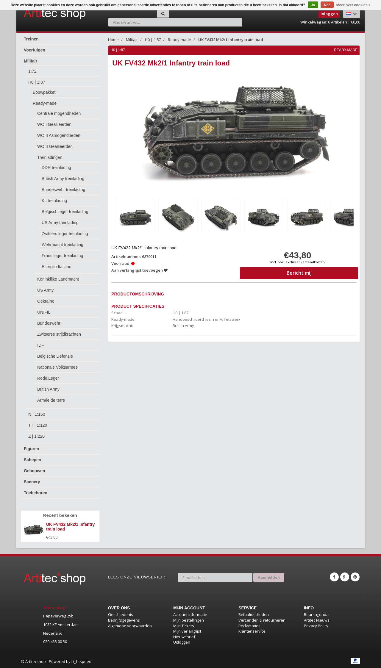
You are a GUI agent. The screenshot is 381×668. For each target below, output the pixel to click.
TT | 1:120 (37, 425)
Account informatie (190, 614)
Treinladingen (49, 157)
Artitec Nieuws (317, 620)
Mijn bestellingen (188, 620)
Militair (30, 61)
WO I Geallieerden (54, 124)
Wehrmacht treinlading (62, 244)
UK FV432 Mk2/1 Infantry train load (230, 39)
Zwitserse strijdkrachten (59, 334)
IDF (40, 345)
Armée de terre (51, 400)
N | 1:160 (36, 414)
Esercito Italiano (56, 266)
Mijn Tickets (183, 625)
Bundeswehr (48, 323)
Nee (327, 5)
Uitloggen (181, 642)
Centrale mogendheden (59, 113)
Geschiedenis (120, 614)
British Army (48, 389)
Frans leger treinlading (62, 255)
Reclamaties (249, 625)
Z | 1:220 (36, 436)
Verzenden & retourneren (261, 620)
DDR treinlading (56, 167)
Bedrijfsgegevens (124, 620)
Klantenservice (252, 631)
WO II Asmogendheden (58, 135)
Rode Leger (48, 378)
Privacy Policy (316, 625)
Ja (313, 5)
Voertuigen (34, 50)
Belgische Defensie (55, 356)
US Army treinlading (60, 222)
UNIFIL (43, 312)
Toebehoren (35, 492)
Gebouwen (34, 470)
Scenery (32, 481)
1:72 (32, 71)
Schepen (32, 459)
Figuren (31, 448)
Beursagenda (316, 614)
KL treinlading (54, 200)
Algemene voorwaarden (130, 625)
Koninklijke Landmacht (58, 279)
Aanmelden (269, 577)
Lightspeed (81, 661)
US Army (45, 290)
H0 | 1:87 (36, 82)
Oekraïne (45, 301)
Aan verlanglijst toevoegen (140, 270)
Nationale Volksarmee (57, 367)
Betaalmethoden (253, 614)
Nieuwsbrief (184, 636)
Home (113, 39)
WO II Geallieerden (55, 146)
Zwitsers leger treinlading (65, 233)
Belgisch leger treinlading (65, 211)
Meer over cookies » (353, 5)
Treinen (31, 39)
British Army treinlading (63, 178)
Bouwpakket (44, 92)
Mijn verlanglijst (187, 631)
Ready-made (45, 103)
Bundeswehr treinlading (63, 189)
